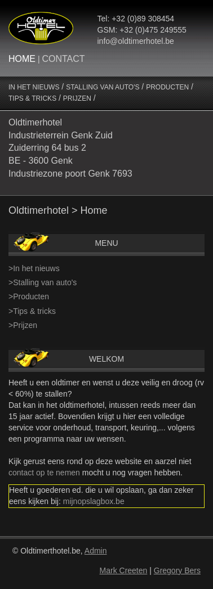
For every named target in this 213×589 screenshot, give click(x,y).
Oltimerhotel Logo (40, 28)
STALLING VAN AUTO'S (102, 87)
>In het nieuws (34, 268)
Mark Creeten (124, 570)
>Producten (28, 296)
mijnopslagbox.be (94, 501)
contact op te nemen (44, 472)
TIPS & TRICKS (32, 98)
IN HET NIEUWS (33, 87)
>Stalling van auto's (42, 282)
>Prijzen (22, 325)
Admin (96, 550)
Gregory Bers (177, 570)
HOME (22, 59)
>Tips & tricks (32, 311)
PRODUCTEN (167, 87)
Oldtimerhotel (38, 210)
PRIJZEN (77, 98)
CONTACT (63, 59)
